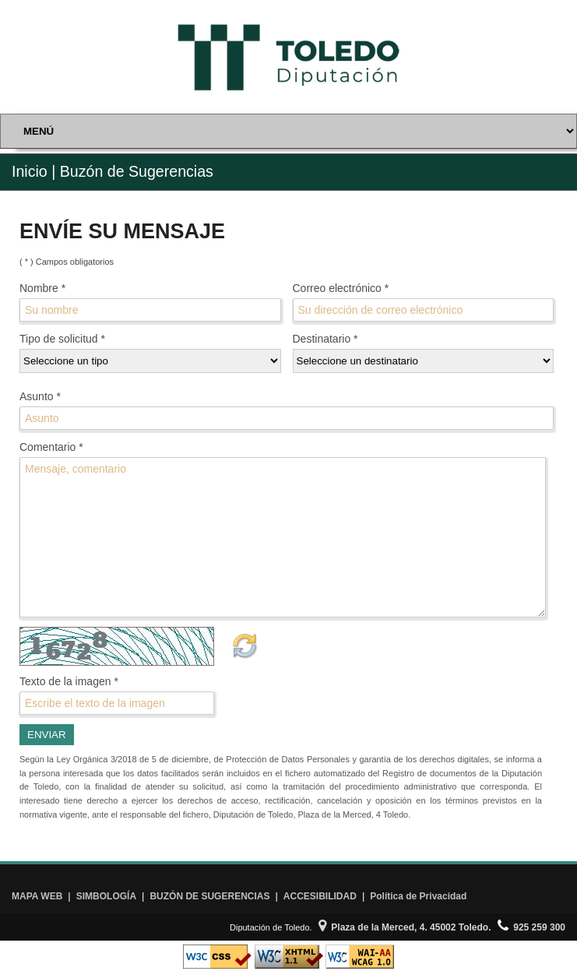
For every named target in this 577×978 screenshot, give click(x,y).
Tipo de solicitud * (62, 338)
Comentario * (51, 447)
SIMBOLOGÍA (106, 896)
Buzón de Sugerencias (136, 171)
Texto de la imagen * (68, 681)
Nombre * (42, 288)
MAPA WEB (37, 896)
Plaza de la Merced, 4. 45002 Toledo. (404, 927)
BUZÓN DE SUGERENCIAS (209, 896)
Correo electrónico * (341, 288)
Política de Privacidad (418, 896)
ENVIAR (46, 735)
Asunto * (40, 396)
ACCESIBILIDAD (320, 896)
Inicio (29, 171)
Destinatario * (325, 338)
